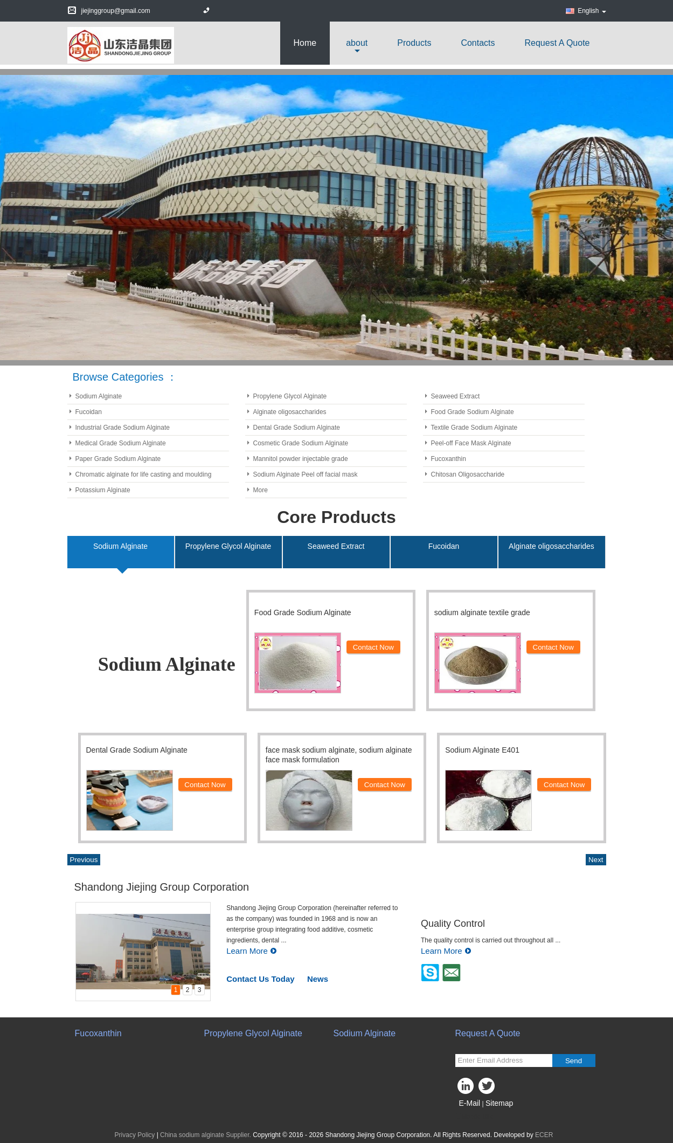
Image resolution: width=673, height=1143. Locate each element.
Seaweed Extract (455, 396)
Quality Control (453, 923)
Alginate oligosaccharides (290, 412)
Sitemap (499, 1103)
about (356, 42)
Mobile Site (474, 1116)
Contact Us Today (260, 978)
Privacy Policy (135, 1135)
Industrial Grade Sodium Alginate (122, 427)
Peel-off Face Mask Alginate (471, 443)
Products (414, 42)
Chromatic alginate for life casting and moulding (143, 474)
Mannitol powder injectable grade (300, 459)
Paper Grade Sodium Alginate (118, 459)
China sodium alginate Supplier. (206, 1135)
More (260, 490)
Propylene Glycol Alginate (290, 396)
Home (305, 42)
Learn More (251, 950)
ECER (544, 1135)
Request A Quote (557, 42)
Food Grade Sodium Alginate (472, 412)
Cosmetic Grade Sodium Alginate (301, 443)
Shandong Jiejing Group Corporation (161, 887)
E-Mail (470, 1103)
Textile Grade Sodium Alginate (474, 427)
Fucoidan (88, 412)
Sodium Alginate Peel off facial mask (305, 474)
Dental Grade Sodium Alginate (296, 427)
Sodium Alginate (98, 396)
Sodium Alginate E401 (482, 750)
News (317, 978)
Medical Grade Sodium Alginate (120, 443)
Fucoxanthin (448, 459)
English (592, 11)
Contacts (478, 42)
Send (573, 1061)
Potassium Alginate (102, 490)
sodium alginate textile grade (482, 612)
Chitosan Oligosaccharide (468, 474)
